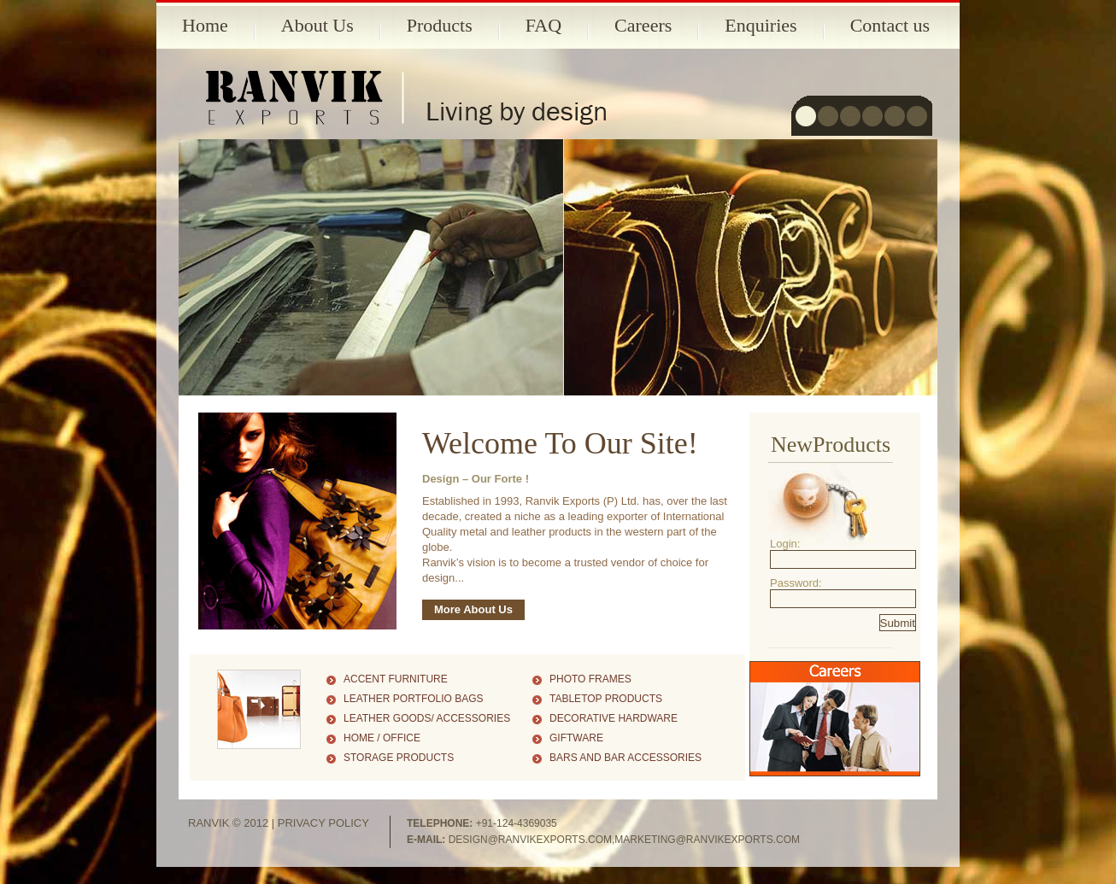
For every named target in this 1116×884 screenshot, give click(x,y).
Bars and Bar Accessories (625, 758)
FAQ (543, 25)
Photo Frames (590, 679)
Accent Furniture (396, 679)
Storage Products (399, 758)
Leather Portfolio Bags (414, 699)
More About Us (473, 609)
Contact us (890, 25)
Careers (643, 25)
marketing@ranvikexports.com (707, 840)
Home (205, 25)
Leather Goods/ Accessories (427, 718)
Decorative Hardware (613, 718)
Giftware (576, 738)
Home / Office (382, 738)
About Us (317, 25)
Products (440, 25)
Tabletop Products (605, 699)
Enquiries (760, 25)
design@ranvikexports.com (530, 840)
